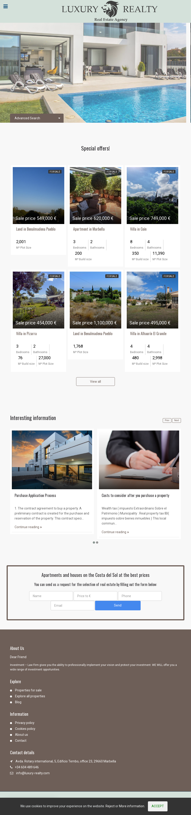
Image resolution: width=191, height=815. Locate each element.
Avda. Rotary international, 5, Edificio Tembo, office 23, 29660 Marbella (65, 761)
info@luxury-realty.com (33, 773)
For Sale (55, 172)
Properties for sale (28, 690)
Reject (110, 806)
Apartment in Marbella (89, 229)
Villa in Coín (138, 229)
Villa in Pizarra (26, 333)
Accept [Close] (158, 806)
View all (95, 381)
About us (21, 734)
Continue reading (28, 527)
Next (176, 420)
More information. (132, 806)
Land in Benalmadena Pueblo (35, 229)
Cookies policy (25, 729)
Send (117, 605)
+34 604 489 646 (27, 767)
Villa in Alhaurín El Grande (148, 333)
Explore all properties (30, 696)
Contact (20, 740)
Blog (18, 702)
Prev (167, 420)
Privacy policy (24, 723)
